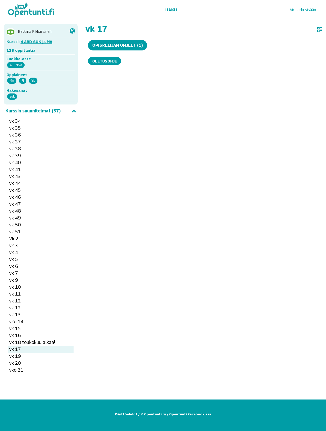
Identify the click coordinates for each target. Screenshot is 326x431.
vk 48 (15, 211)
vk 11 (15, 294)
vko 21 (16, 370)
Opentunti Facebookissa (190, 414)
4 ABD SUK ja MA (36, 41)
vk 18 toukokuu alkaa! (32, 342)
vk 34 (15, 121)
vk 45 (15, 190)
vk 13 (15, 314)
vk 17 (15, 349)
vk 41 (15, 169)
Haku (171, 9)
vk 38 (15, 148)
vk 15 (15, 328)
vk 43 (15, 176)
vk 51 (15, 231)
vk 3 (13, 245)
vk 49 (15, 217)
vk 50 (15, 224)
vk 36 (15, 135)
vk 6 (13, 266)
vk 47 (15, 204)
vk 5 (13, 259)
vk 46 (15, 197)
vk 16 (15, 335)
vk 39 (15, 155)
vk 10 (15, 287)
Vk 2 (13, 238)
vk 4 (13, 252)
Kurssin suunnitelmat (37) (40, 110)
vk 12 (15, 300)
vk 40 (15, 162)
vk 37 (15, 141)
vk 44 (15, 183)
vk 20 (15, 363)
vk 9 (13, 280)
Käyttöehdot (126, 414)
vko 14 (16, 321)
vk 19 (15, 356)
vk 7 (13, 273)
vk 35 (15, 128)
